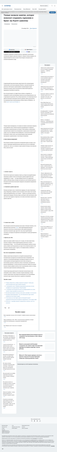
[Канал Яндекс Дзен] (12, 52)
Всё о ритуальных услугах (7, 9)
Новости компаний (25, 428)
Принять (53, 12)
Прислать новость (44, 5)
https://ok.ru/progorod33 (32, 441)
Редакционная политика (25, 425)
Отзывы (3, 428)
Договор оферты (14, 428)
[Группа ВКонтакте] (12, 49)
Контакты (23, 426)
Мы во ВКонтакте (26, 9)
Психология (14, 24)
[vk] (5, 308)
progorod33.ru (35, 438)
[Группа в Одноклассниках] (34, 421)
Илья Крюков (33, 28)
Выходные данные (5, 425)
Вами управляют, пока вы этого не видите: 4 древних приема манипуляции (20, 316)
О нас (13, 425)
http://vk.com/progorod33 (24, 441)
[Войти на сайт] (55, 6)
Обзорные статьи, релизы (16, 426)
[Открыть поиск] (52, 6)
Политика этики (4, 426)
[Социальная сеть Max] (28, 52)
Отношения (7, 24)
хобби (17, 227)
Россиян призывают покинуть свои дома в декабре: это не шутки (21, 292)
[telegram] (9, 308)
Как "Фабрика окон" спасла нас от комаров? (20, 326)
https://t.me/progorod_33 (40, 441)
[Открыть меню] (2, 6)
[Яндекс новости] (28, 49)
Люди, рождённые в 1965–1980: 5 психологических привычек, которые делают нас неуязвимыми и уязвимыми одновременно (20, 321)
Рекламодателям (17, 9)
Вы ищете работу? (42, 9)
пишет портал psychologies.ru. (13, 101)
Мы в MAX (34, 9)
